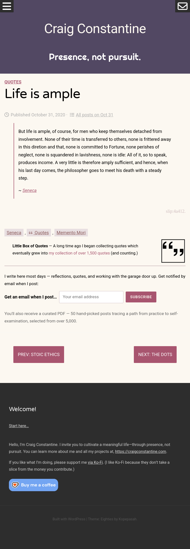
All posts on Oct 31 (92, 114)
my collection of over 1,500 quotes (79, 253)
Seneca (30, 190)
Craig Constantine (95, 28)
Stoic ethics (45, 354)
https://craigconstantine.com (140, 451)
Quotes (12, 81)
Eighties (107, 519)
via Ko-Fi (95, 462)
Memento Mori (71, 232)
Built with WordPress (68, 519)
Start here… (19, 425)
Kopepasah (128, 519)
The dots (161, 354)
